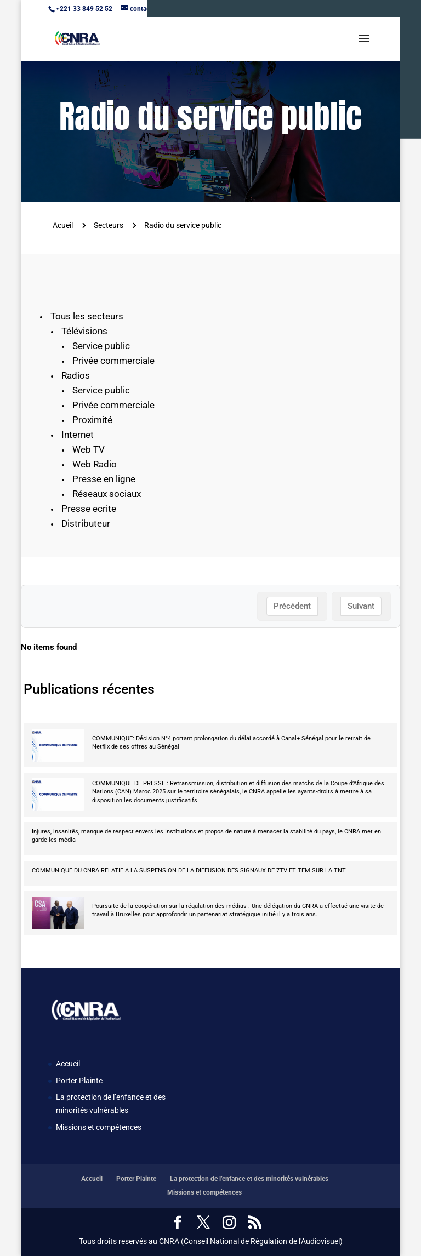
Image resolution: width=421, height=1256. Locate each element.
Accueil (68, 1063)
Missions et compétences (98, 1127)
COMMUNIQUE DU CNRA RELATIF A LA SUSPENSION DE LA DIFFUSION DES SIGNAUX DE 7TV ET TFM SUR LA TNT (189, 870)
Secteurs (108, 225)
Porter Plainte (79, 1080)
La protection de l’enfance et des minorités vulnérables (249, 1179)
